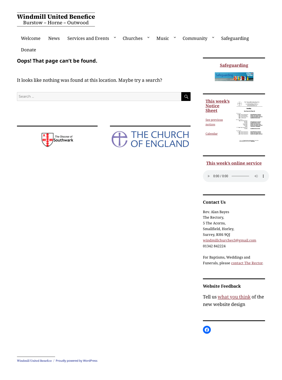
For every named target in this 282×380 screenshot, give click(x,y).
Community (195, 38)
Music (162, 38)
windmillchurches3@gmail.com (229, 240)
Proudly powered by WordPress (76, 361)
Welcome (31, 38)
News (54, 38)
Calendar (212, 134)
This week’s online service (234, 163)
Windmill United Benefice (56, 16)
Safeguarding (235, 38)
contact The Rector (246, 263)
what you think (234, 297)
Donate (28, 50)
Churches (133, 38)
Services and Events (88, 38)
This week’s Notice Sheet (218, 105)
